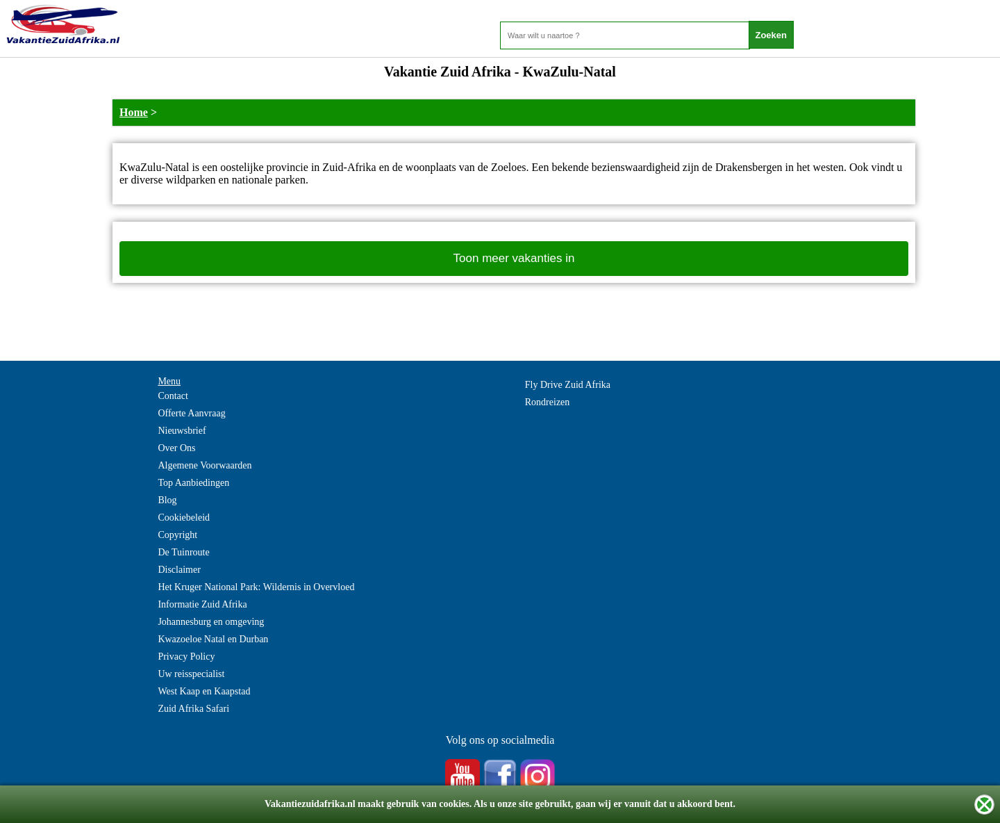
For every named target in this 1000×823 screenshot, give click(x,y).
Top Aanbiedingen (193, 483)
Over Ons (176, 448)
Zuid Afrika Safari (193, 708)
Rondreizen (547, 402)
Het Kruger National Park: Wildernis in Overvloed (256, 587)
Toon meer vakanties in (514, 258)
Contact (173, 396)
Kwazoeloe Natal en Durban (213, 639)
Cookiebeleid (184, 517)
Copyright (177, 535)
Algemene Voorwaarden (204, 465)
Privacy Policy (186, 656)
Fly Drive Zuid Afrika (567, 385)
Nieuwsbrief (182, 430)
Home (133, 112)
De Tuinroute (183, 552)
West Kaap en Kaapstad (204, 691)
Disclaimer (179, 569)
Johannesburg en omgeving (211, 622)
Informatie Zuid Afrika (202, 604)
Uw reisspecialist (191, 674)
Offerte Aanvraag (191, 413)
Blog (167, 500)
